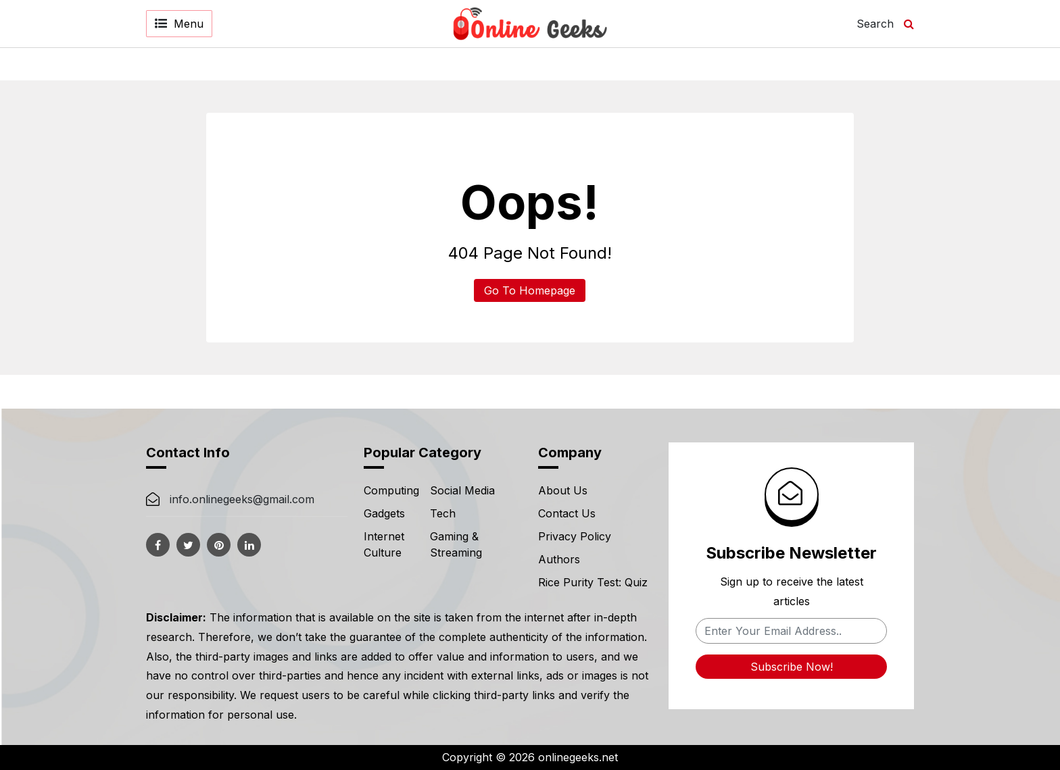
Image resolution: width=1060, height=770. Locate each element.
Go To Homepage (529, 290)
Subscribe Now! (791, 666)
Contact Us (567, 513)
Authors (559, 559)
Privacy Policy (574, 536)
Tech (443, 513)
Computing (391, 490)
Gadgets (384, 513)
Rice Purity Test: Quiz (593, 582)
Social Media (462, 490)
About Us (562, 490)
